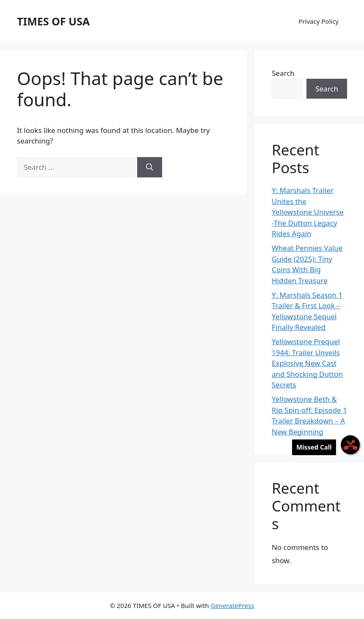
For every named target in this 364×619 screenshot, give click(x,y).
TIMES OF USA (53, 21)
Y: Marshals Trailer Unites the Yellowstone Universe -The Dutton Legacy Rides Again (308, 211)
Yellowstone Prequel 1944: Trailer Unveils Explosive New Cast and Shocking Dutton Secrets (307, 363)
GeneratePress (232, 605)
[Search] (149, 167)
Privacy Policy (318, 21)
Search (283, 73)
